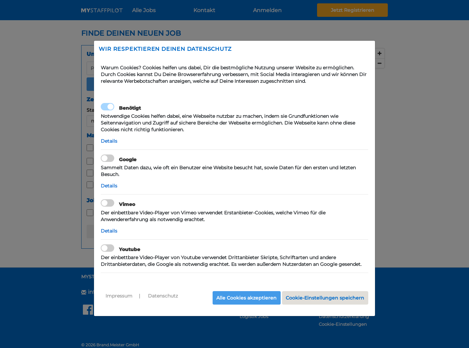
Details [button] (109, 141)
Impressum (118, 296)
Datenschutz (163, 296)
